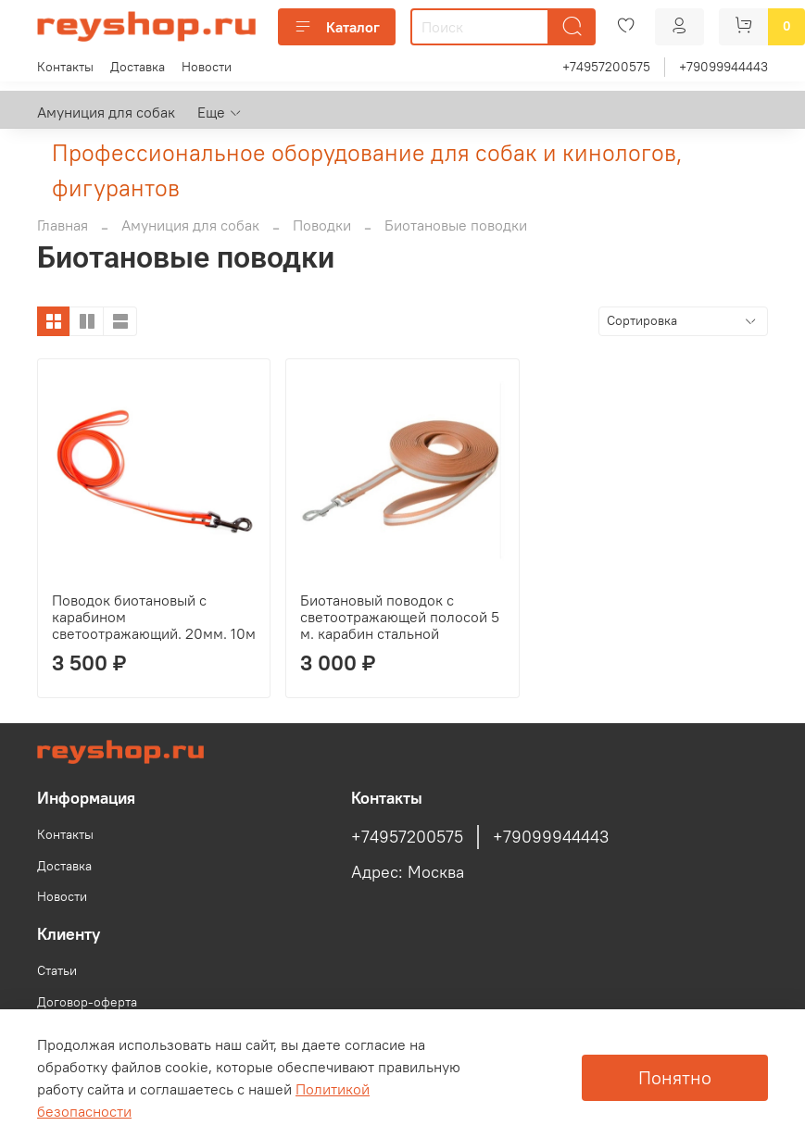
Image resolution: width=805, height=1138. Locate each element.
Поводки (322, 225)
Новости (207, 66)
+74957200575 (606, 66)
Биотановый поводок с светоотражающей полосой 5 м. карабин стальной (399, 617)
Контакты (65, 66)
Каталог (337, 27)
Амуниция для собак (106, 112)
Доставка (137, 66)
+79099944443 (723, 66)
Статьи (57, 970)
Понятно (674, 1077)
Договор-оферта (87, 1002)
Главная (62, 225)
